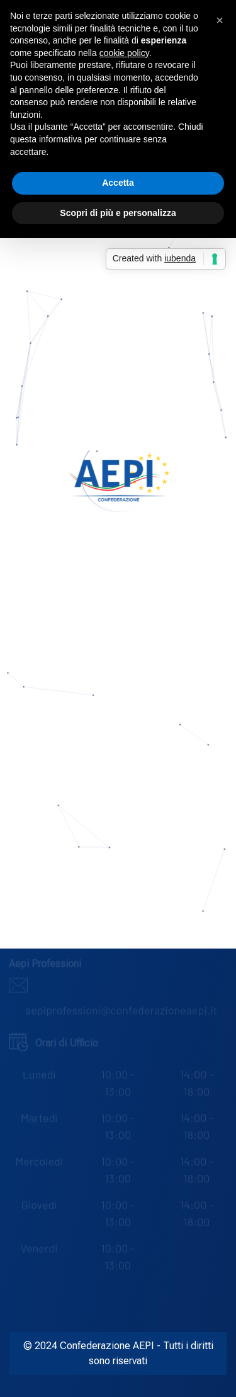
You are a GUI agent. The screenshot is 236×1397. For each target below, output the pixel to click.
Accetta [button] (118, 183)
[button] (220, 20)
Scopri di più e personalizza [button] (118, 213)
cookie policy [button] (124, 53)
